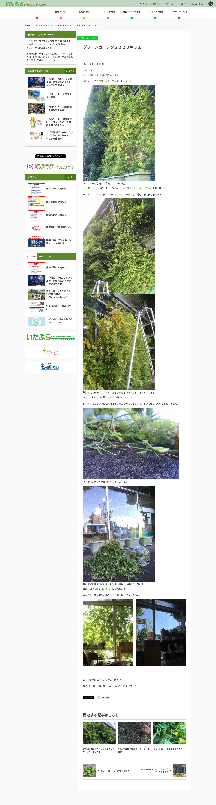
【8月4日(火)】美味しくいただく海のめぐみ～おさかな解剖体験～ (59, 135)
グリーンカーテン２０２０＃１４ (168, 748)
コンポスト (88, 188)
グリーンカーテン (88, 38)
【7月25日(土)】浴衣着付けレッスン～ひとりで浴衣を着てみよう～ (59, 122)
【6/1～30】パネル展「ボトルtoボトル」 (59, 321)
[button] (210, 3)
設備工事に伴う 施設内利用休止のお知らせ (58, 242)
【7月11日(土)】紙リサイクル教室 (59, 95)
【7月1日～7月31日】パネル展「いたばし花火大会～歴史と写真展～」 (59, 82)
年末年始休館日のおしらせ (58, 228)
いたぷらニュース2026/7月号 (58, 307)
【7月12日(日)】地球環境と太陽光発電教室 (59, 109)
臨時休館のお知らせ (56, 188)
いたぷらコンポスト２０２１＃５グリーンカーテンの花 (98, 750)
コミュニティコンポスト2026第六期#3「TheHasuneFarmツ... (58, 294)
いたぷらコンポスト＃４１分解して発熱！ (133, 750)
